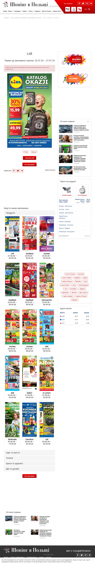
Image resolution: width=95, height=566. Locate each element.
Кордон (25, 11)
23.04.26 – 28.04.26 (12, 302)
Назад (26, 152)
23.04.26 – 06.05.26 (29, 255)
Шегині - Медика (64, 228)
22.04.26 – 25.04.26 (12, 395)
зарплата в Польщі (81, 296)
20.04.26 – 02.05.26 (29, 441)
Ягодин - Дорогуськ (65, 206)
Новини (5, 11)
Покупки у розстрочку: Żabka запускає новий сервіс (19, 532)
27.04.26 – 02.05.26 (12, 255)
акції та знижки (66, 278)
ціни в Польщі (65, 285)
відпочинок (65, 292)
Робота (31, 11)
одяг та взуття (83, 292)
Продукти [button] (10, 213)
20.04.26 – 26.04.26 (46, 441)
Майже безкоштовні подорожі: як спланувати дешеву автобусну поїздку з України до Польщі (45, 533)
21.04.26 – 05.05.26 (29, 395)
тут (12, 69)
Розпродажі (18, 11)
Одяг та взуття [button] (13, 452)
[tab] (29, 213)
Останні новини (67, 121)
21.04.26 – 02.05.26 (46, 395)
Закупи (10, 11)
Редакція (41, 557)
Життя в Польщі (47, 11)
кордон (85, 278)
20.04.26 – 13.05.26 (12, 441)
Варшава (74, 300)
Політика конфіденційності (17, 557)
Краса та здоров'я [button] (14, 463)
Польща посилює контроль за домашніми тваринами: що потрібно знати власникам (44, 520)
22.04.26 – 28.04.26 (46, 348)
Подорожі (38, 11)
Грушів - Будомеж (65, 221)
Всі (88, 121)
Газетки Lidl (29, 158)
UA (85, 9)
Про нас (6, 557)
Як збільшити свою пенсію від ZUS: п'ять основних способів (80, 168)
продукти (82, 289)
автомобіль (73, 289)
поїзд (73, 285)
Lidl (66, 289)
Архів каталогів (50, 170)
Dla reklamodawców (32, 557)
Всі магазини (29, 164)
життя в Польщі (70, 274)
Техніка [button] (9, 458)
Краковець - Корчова (66, 225)
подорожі (77, 278)
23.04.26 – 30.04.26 (46, 255)
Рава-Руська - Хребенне (63, 217)
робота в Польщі (67, 281)
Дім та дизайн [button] (12, 469)
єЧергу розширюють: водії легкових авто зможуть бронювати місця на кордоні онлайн (20, 519)
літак (85, 281)
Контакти (48, 557)
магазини (80, 274)
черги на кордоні (67, 296)
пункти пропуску (83, 285)
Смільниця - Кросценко (67, 231)
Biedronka (78, 281)
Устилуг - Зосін (64, 209)
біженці (74, 292)
